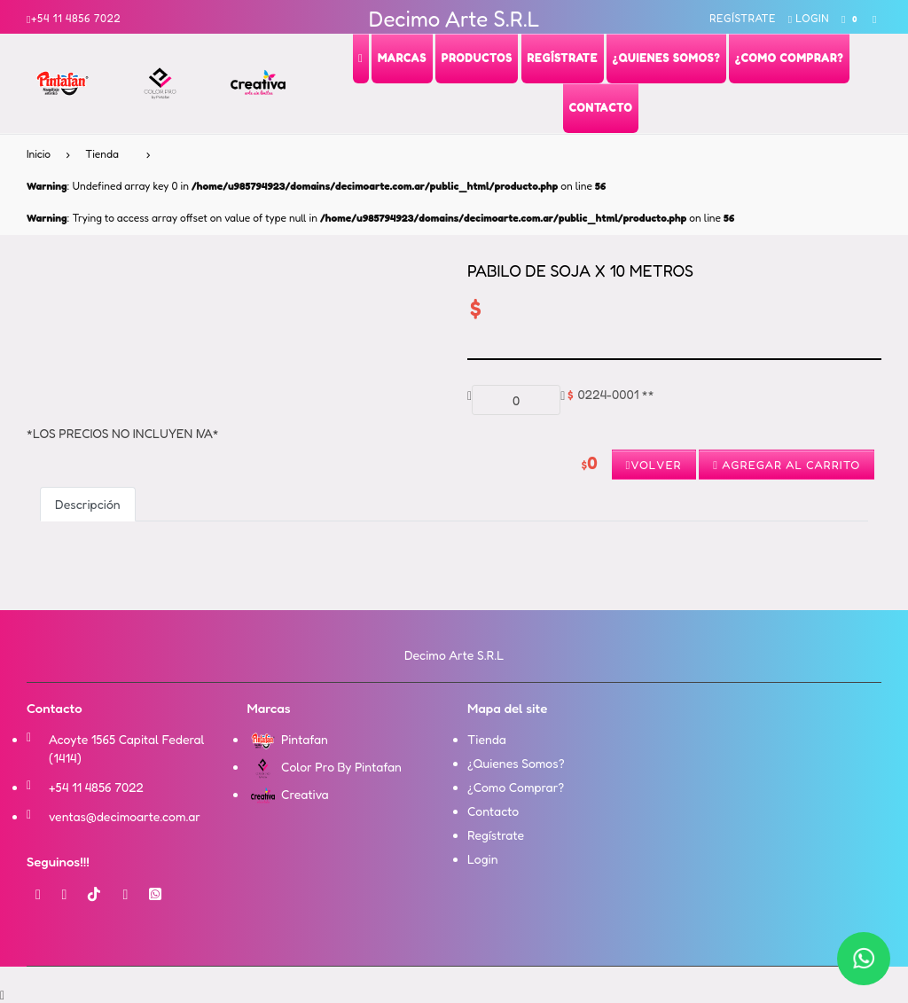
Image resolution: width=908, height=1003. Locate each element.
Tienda (102, 154)
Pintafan (287, 739)
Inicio (39, 154)
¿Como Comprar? (515, 787)
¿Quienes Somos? (516, 763)
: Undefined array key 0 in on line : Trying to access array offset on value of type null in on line (380, 201)
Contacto (493, 811)
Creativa (288, 794)
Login (809, 18)
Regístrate (742, 18)
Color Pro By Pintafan (324, 766)
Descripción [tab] (88, 504)
